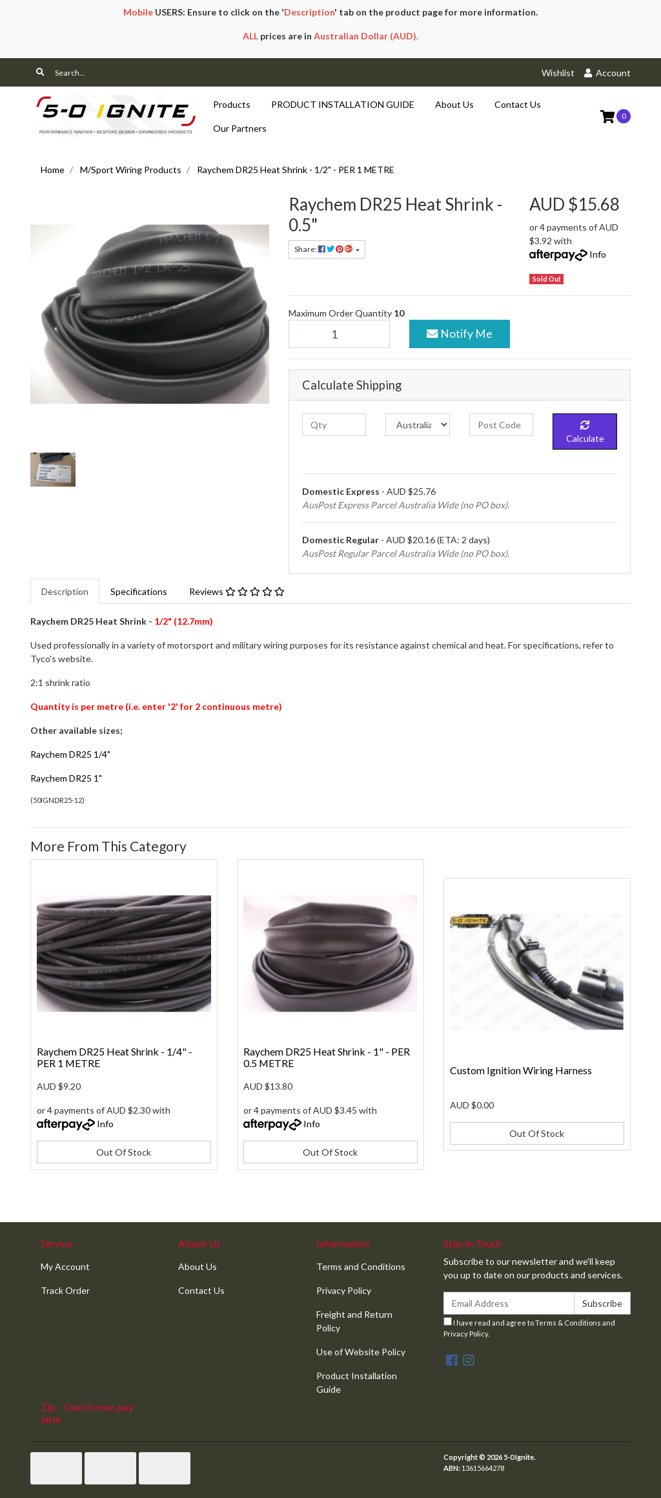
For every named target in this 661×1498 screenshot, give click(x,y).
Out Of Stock (123, 1152)
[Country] (417, 424)
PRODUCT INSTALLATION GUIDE (342, 104)
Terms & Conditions (568, 1322)
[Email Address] (509, 1303)
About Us (454, 104)
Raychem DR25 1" (66, 778)
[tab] (64, 591)
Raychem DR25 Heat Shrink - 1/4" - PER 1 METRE (114, 1057)
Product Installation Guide (356, 1382)
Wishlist (558, 72)
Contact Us (517, 104)
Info (597, 254)
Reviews (237, 591)
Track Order (65, 1290)
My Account (65, 1266)
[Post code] (501, 424)
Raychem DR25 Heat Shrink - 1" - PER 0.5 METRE (326, 1057)
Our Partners (240, 128)
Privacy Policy (343, 1290)
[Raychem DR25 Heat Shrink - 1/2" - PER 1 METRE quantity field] (339, 334)
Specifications (138, 591)
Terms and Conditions (360, 1266)
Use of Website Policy (360, 1351)
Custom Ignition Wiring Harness (521, 1070)
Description (64, 591)
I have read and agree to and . (529, 1327)
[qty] (334, 424)
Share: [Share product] (324, 249)
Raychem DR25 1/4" (70, 754)
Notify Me (460, 333)
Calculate (585, 432)
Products (231, 104)
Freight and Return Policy (354, 1321)
